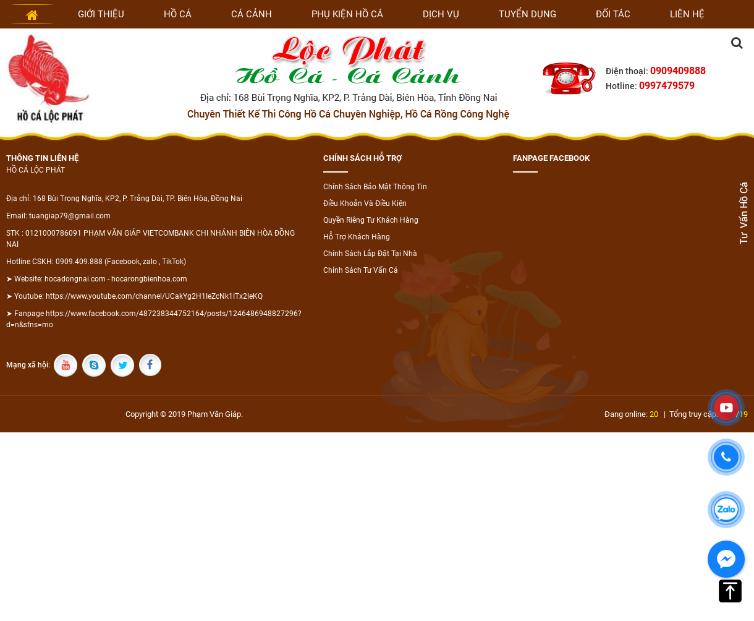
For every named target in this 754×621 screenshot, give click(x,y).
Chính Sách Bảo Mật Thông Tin (375, 186)
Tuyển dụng (527, 14)
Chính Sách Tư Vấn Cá (360, 270)
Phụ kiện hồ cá (347, 14)
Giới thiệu (101, 14)
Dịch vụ (441, 14)
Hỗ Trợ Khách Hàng (356, 237)
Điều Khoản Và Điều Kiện (365, 203)
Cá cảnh (251, 14)
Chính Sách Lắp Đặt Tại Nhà (370, 253)
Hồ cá (178, 14)
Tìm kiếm (737, 43)
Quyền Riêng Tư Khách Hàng (370, 220)
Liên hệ (687, 14)
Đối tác (613, 14)
